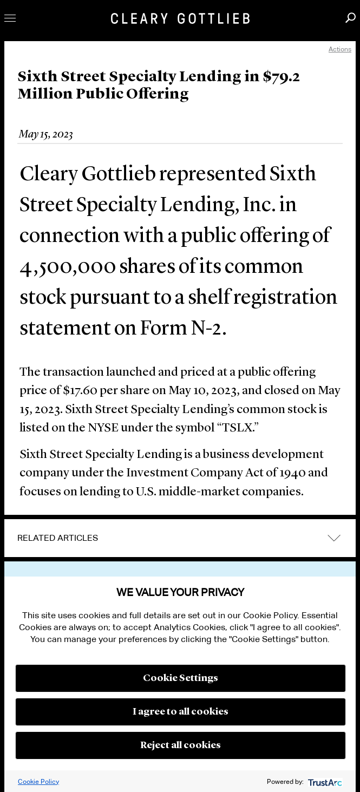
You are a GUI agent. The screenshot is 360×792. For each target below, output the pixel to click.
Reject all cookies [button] (180, 745)
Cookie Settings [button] (180, 678)
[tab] (180, 538)
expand (334, 538)
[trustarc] (324, 781)
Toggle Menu (10, 18)
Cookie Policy (38, 781)
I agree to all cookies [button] (180, 712)
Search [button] (350, 17)
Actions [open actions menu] (340, 49)
